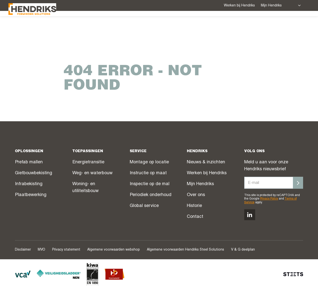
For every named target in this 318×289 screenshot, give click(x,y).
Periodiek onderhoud (150, 195)
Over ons (282, 25)
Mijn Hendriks (271, 5)
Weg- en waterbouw (92, 173)
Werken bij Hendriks (239, 5)
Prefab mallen (29, 162)
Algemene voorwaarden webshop (113, 250)
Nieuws (256, 25)
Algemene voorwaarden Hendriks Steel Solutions (185, 250)
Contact (195, 217)
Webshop (232, 25)
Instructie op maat (148, 173)
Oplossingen (142, 25)
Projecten (205, 25)
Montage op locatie (149, 162)
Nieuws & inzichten (206, 162)
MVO (41, 250)
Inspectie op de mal (149, 184)
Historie (194, 206)
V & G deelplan (243, 250)
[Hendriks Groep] (39, 24)
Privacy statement (66, 250)
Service (176, 25)
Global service (144, 206)
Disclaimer (23, 250)
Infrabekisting (28, 184)
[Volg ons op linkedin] (249, 214)
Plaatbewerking (30, 195)
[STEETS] (293, 274)
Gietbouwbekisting (33, 173)
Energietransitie (88, 162)
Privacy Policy (269, 199)
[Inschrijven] (298, 183)
